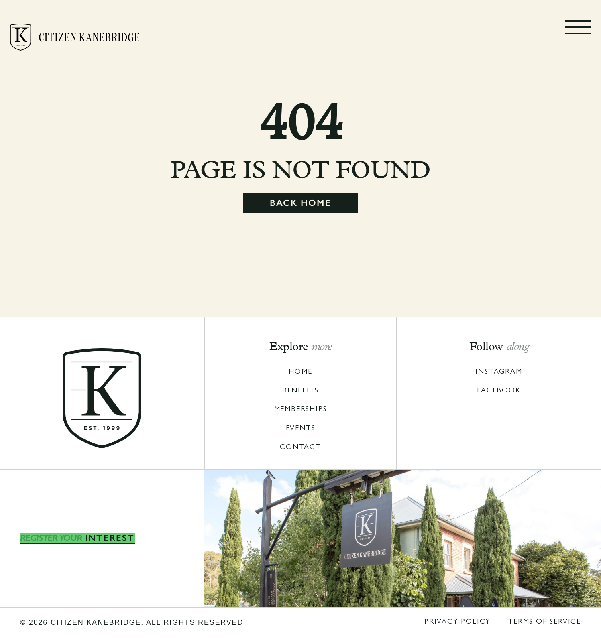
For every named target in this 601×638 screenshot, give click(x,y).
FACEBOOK (498, 391)
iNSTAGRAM (498, 372)
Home (300, 372)
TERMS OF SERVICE (544, 622)
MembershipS (300, 410)
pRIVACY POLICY (457, 622)
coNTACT (300, 447)
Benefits (300, 391)
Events (301, 429)
